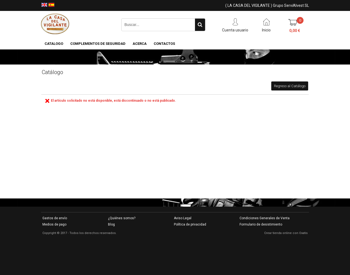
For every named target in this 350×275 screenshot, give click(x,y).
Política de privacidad (190, 224)
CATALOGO (54, 44)
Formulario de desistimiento (261, 224)
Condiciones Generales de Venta (265, 218)
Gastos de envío (54, 218)
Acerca (140, 44)
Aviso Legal (182, 218)
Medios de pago (54, 224)
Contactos (164, 44)
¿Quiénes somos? (121, 218)
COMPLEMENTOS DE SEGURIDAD (98, 44)
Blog (111, 224)
